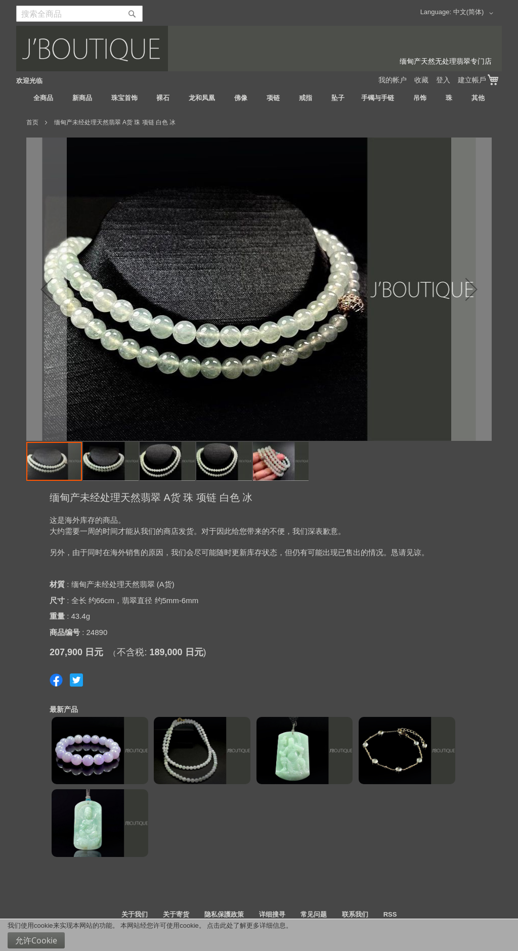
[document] (259, 935)
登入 (443, 80)
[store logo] (259, 48)
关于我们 (134, 914)
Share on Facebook (56, 680)
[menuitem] (43, 98)
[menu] (259, 98)
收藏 (421, 80)
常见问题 (313, 914)
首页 (32, 122)
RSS (390, 914)
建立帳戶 (472, 80)
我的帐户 (392, 80)
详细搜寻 (272, 914)
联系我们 (355, 914)
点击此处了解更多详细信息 (246, 925)
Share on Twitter (76, 680)
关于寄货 (176, 914)
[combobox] (79, 14)
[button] (475, 13)
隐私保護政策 (224, 914)
